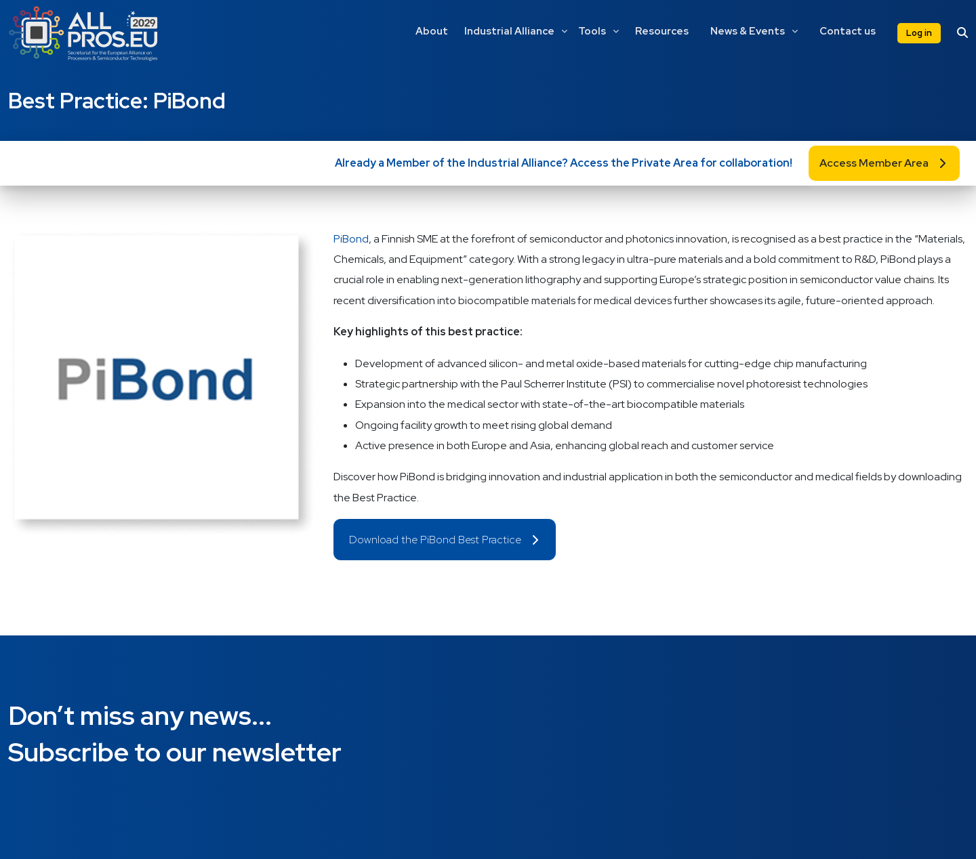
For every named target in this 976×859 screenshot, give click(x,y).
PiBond (351, 239)
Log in (919, 33)
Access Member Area (874, 163)
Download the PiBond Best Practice (435, 539)
